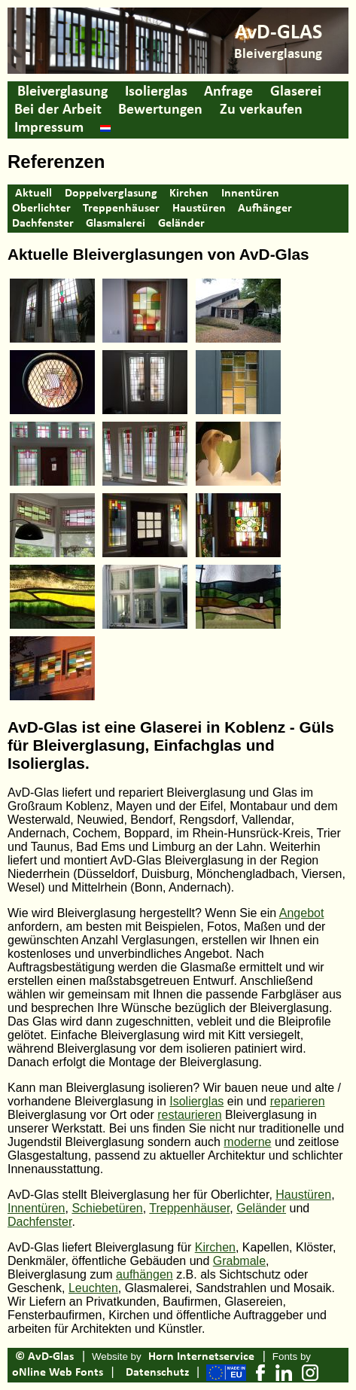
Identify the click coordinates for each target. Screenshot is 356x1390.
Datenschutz (157, 1373)
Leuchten (93, 1288)
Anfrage (228, 91)
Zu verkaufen (261, 109)
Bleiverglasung (62, 91)
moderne (247, 1141)
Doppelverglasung (111, 193)
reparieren (297, 1101)
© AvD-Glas (44, 1357)
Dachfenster (43, 224)
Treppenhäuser (121, 209)
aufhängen (144, 1274)
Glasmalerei (115, 224)
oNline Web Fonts (57, 1373)
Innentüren (250, 193)
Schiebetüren (107, 1208)
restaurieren (189, 1114)
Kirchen (188, 193)
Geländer (181, 224)
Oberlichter (41, 209)
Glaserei (295, 91)
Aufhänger (265, 209)
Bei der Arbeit (58, 109)
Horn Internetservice (201, 1357)
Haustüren (199, 209)
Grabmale (239, 1260)
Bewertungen (160, 109)
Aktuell (33, 193)
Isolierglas (156, 91)
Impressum (49, 128)
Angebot (301, 913)
